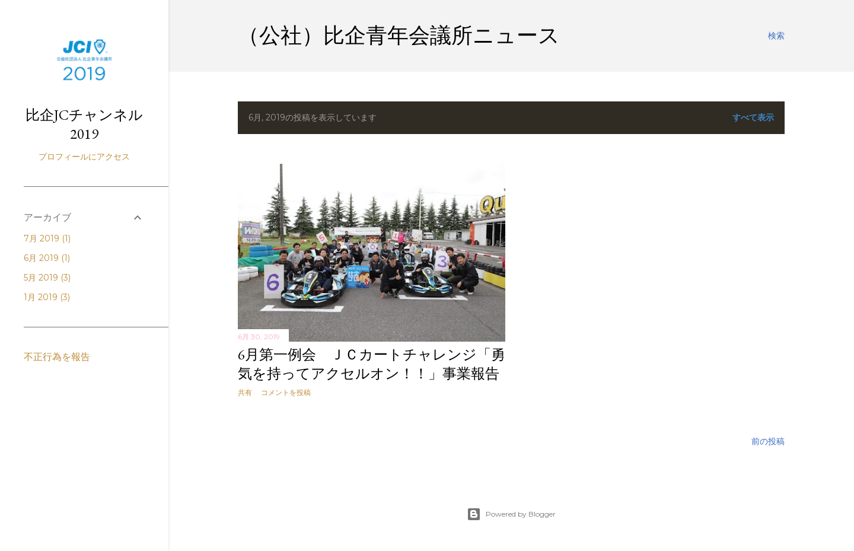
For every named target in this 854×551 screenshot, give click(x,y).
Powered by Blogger (511, 514)
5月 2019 (47, 277)
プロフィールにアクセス (84, 156)
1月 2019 (47, 297)
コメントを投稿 (286, 392)
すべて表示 (753, 117)
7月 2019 (47, 238)
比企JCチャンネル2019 (84, 124)
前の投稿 (768, 441)
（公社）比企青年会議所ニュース (399, 35)
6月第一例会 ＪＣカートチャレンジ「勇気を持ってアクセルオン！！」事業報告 (371, 364)
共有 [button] (245, 392)
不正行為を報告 (57, 356)
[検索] (776, 35)
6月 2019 (47, 258)
